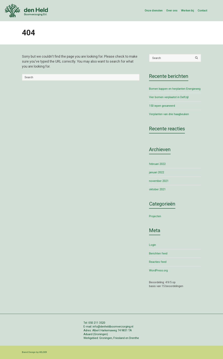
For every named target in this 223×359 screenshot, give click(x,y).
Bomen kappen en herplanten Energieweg (175, 88)
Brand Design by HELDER (34, 352)
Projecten (155, 216)
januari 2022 (156, 172)
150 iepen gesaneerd (162, 105)
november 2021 (158, 181)
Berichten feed (158, 253)
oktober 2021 (157, 189)
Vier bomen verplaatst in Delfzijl (169, 97)
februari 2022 (157, 164)
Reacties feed (157, 262)
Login (152, 245)
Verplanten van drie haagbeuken (169, 114)
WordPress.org (158, 270)
